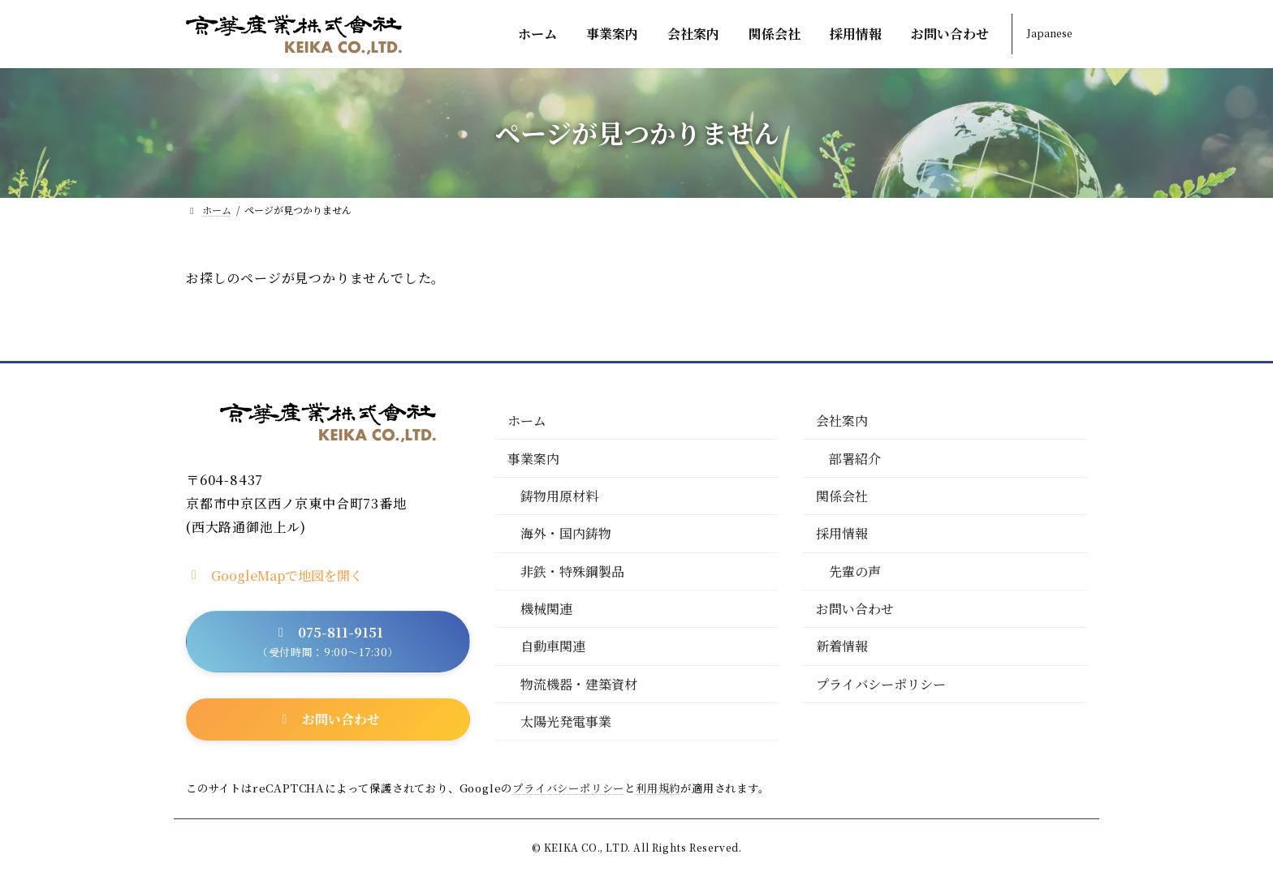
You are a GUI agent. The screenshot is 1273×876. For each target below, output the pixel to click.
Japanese (1049, 33)
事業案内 (533, 458)
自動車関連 (552, 647)
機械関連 (546, 608)
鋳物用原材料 (559, 496)
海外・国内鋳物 (565, 534)
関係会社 (842, 496)
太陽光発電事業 (565, 722)
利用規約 (658, 788)
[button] (274, 574)
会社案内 (842, 421)
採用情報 (842, 534)
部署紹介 (855, 458)
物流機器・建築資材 (578, 684)
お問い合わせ (855, 608)
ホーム (526, 421)
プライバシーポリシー (881, 684)
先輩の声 (855, 571)
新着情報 (842, 647)
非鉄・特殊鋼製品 (572, 571)
